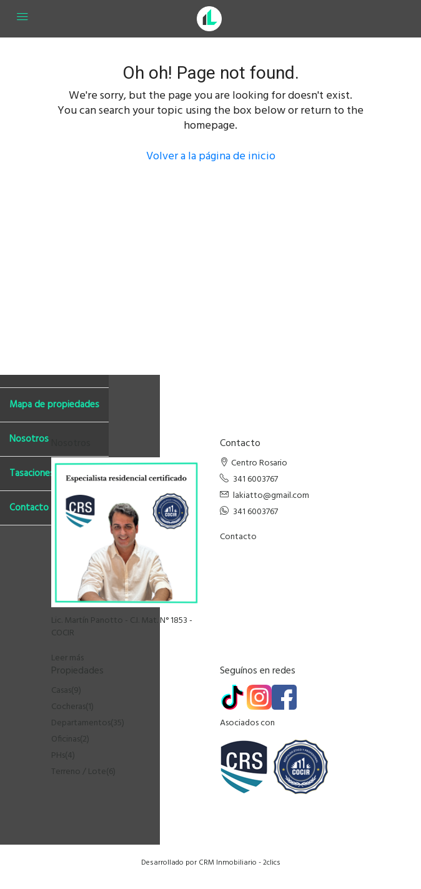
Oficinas (65, 739)
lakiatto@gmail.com (271, 496)
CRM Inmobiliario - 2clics (239, 863)
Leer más (67, 658)
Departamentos (81, 723)
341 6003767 (255, 479)
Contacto (238, 537)
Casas (61, 690)
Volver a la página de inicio (210, 156)
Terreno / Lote (78, 772)
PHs (58, 755)
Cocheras (68, 707)
